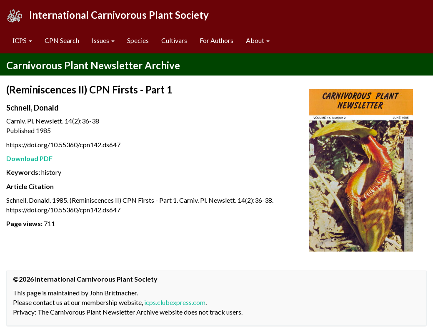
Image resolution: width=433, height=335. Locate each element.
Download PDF (29, 158)
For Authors (216, 40)
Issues (103, 40)
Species (138, 40)
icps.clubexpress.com (174, 302)
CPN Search (62, 40)
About (258, 40)
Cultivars (174, 40)
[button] (22, 40)
